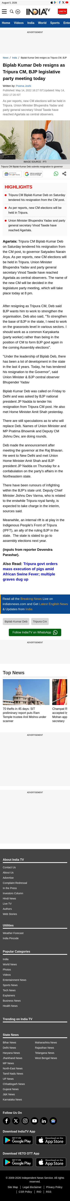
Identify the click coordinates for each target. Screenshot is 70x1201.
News (5, 57)
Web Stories (10, 914)
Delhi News (9, 1047)
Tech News (9, 990)
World (42, 22)
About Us (8, 872)
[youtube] (34, 1121)
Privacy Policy (54, 1187)
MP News (8, 1063)
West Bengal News (46, 1058)
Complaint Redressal (15, 882)
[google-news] (53, 1121)
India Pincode (11, 938)
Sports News (10, 985)
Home (6, 22)
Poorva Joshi (23, 85)
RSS (48, 1191)
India (30, 22)
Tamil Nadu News (13, 1073)
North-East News (13, 1068)
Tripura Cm (40, 621)
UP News (8, 1078)
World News (10, 964)
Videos (19, 22)
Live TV (7, 903)
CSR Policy (25, 1191)
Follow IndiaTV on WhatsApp (35, 632)
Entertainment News (14, 979)
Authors (7, 908)
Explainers (9, 995)
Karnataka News (12, 1099)
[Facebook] (6, 1121)
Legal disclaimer (32, 1187)
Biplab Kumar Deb (16, 621)
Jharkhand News (12, 1058)
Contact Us (9, 867)
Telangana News (45, 1052)
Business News (12, 1000)
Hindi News (9, 898)
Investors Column (13, 893)
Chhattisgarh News (14, 1084)
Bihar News (9, 1042)
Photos (7, 969)
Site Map (13, 1187)
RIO (39, 1191)
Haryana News (11, 1052)
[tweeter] (16, 1121)
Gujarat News (11, 1089)
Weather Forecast (13, 933)
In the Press (10, 888)
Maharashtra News (46, 1042)
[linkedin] (44, 1121)
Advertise (8, 877)
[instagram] (25, 1121)
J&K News (9, 1094)
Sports (55, 22)
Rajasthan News (44, 1047)
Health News (10, 1005)
